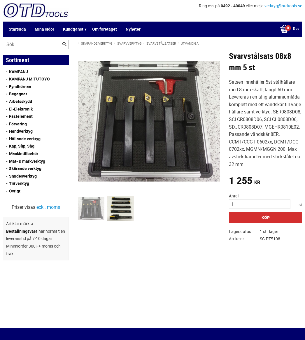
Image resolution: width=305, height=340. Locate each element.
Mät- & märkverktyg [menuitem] (27, 161)
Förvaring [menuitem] (18, 124)
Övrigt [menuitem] (14, 191)
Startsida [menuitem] (17, 29)
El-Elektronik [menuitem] (21, 109)
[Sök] (64, 44)
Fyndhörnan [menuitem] (20, 86)
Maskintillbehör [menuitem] (23, 153)
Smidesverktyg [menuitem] (23, 176)
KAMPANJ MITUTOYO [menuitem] (29, 79)
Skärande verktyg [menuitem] (25, 168)
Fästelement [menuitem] (21, 116)
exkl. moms (48, 207)
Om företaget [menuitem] (104, 29)
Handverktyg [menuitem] (21, 131)
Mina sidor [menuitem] (44, 29)
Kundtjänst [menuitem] (73, 29)
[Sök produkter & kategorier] (36, 44)
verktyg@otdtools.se (283, 5)
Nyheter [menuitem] (133, 29)
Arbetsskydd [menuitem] (20, 101)
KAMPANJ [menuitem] (18, 71)
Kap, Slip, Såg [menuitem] (21, 146)
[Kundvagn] (288, 29)
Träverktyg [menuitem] (19, 183)
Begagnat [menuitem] (18, 94)
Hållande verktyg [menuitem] (25, 138)
